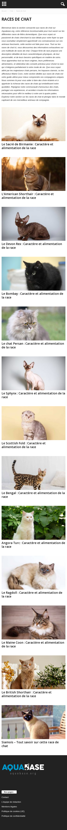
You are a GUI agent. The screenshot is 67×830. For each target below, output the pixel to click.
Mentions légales (9, 806)
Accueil (4, 11)
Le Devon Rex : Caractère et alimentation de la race (32, 246)
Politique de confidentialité (13, 816)
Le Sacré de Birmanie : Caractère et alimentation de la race (27, 146)
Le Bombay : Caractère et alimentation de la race (32, 295)
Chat (11, 11)
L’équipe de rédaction (11, 802)
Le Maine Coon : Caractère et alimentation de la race (33, 644)
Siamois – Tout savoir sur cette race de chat (30, 744)
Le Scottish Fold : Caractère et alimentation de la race (24, 445)
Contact (5, 797)
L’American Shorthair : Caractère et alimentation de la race (28, 196)
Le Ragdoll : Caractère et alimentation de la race (32, 594)
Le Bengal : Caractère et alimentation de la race (33, 495)
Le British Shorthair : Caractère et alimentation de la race (27, 694)
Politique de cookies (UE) (13, 811)
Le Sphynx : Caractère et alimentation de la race (33, 395)
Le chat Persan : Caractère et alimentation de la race (33, 345)
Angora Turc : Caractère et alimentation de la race (33, 545)
